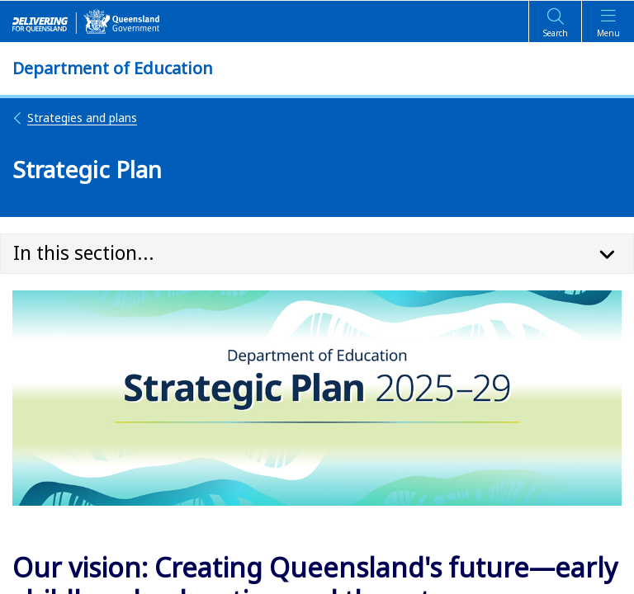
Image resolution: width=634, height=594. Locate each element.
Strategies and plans (74, 117)
